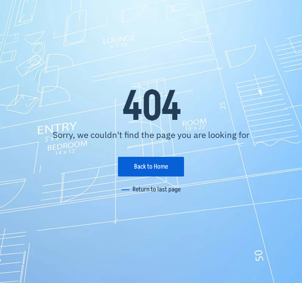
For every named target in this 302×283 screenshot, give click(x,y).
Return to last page (156, 189)
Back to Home (151, 166)
